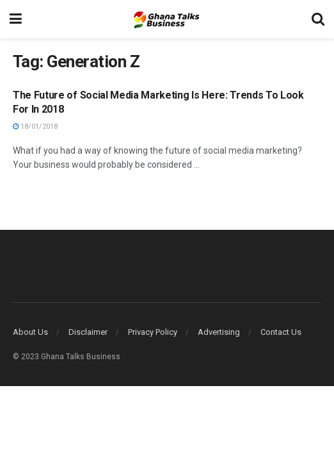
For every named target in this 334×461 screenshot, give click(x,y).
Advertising (219, 332)
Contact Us (280, 332)
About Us (30, 332)
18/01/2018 (35, 126)
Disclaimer (87, 332)
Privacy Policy (152, 332)
